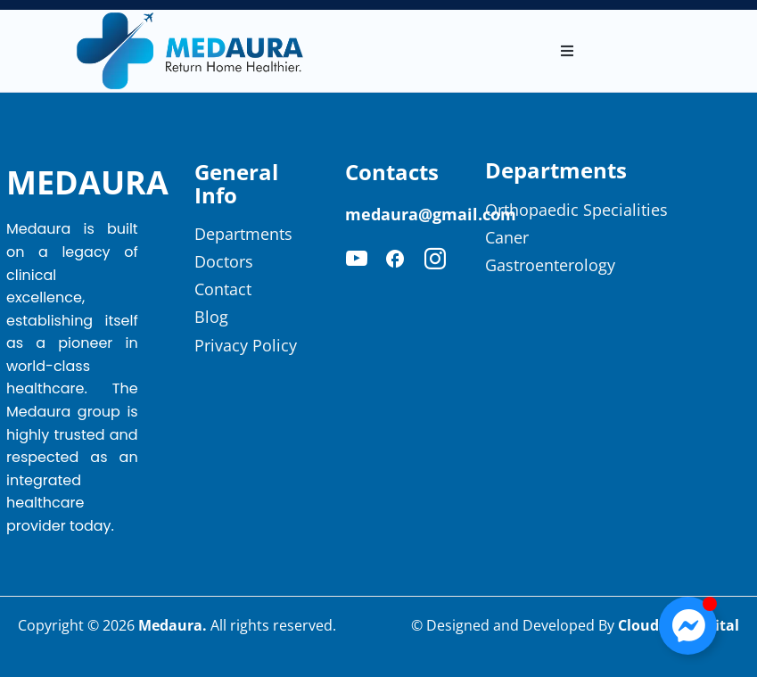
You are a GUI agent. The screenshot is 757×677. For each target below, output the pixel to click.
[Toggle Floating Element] (688, 626)
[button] (567, 51)
